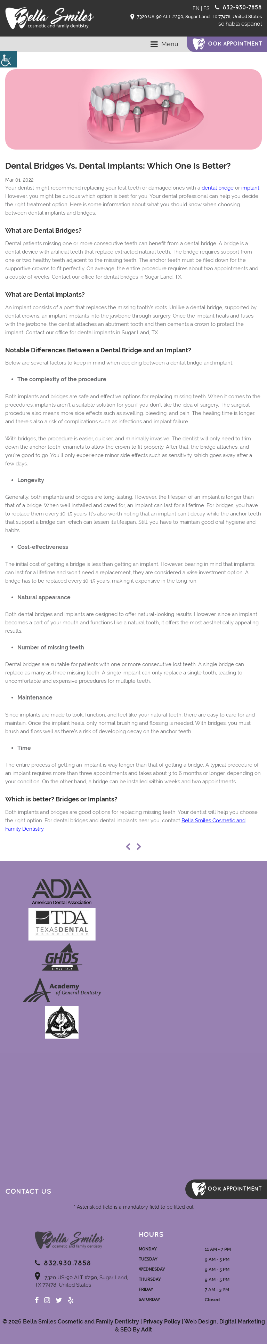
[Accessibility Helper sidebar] (8, 59)
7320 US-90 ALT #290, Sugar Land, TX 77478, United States (196, 17)
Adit (146, 1329)
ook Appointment (235, 44)
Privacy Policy (161, 1321)
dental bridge (218, 188)
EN (196, 8)
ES (206, 8)
